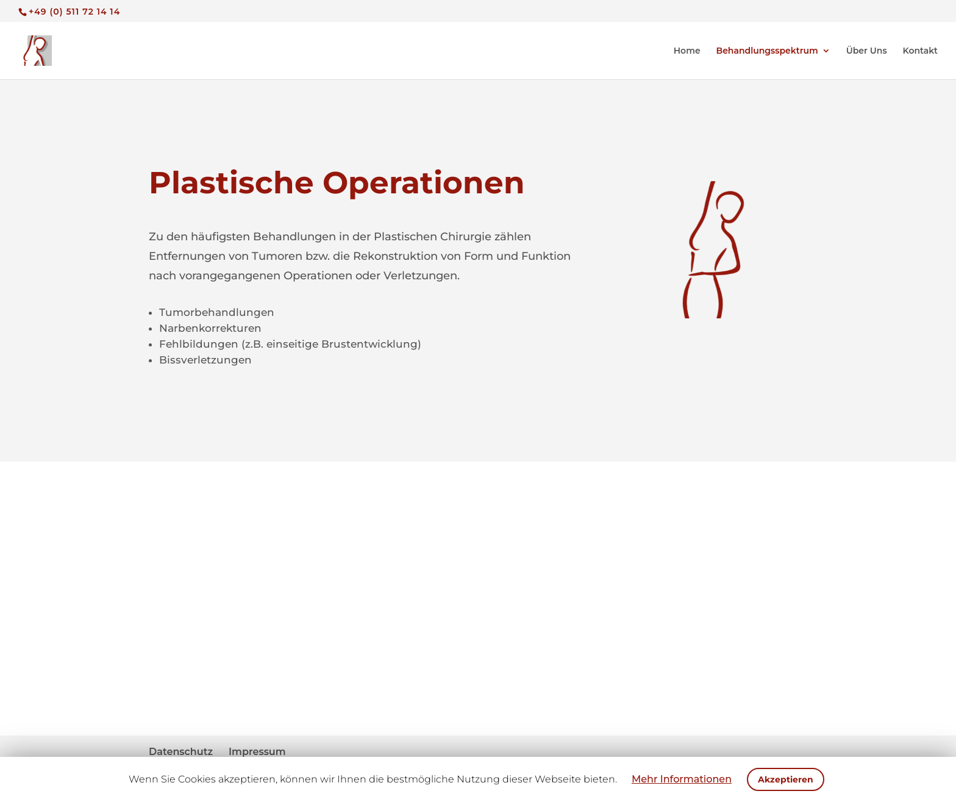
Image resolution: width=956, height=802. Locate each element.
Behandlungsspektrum (767, 51)
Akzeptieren (785, 779)
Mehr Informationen (682, 779)
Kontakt (920, 51)
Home (687, 51)
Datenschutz (181, 751)
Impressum (257, 751)
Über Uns (866, 51)
